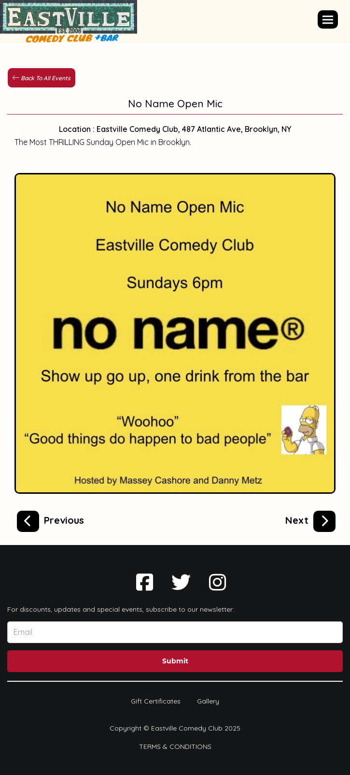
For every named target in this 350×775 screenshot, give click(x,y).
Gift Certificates (156, 701)
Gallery (208, 701)
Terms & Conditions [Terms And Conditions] (175, 746)
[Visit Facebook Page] (144, 582)
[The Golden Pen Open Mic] (50, 519)
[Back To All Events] (41, 77)
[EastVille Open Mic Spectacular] (310, 519)
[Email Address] (175, 632)
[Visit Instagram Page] (217, 582)
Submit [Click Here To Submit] (175, 661)
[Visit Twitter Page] (181, 582)
